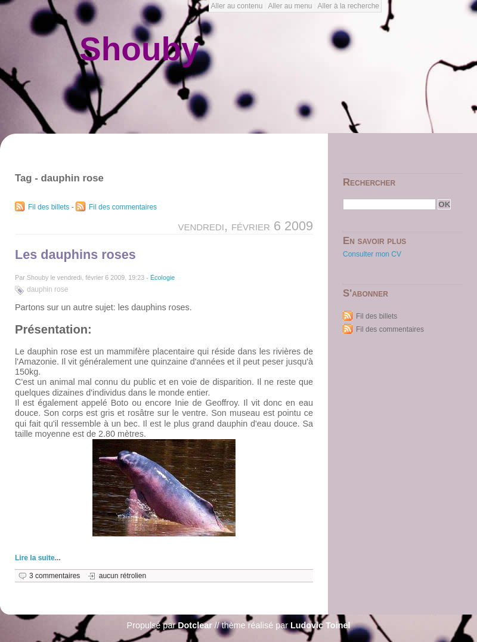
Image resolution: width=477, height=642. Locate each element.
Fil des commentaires (123, 207)
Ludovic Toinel (320, 625)
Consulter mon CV (372, 254)
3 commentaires (54, 576)
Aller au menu (290, 6)
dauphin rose (47, 289)
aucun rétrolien (122, 576)
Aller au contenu (237, 6)
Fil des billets (48, 207)
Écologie (162, 277)
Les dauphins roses (75, 254)
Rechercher (369, 182)
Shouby (139, 48)
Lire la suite (35, 558)
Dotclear (195, 625)
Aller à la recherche (348, 6)
